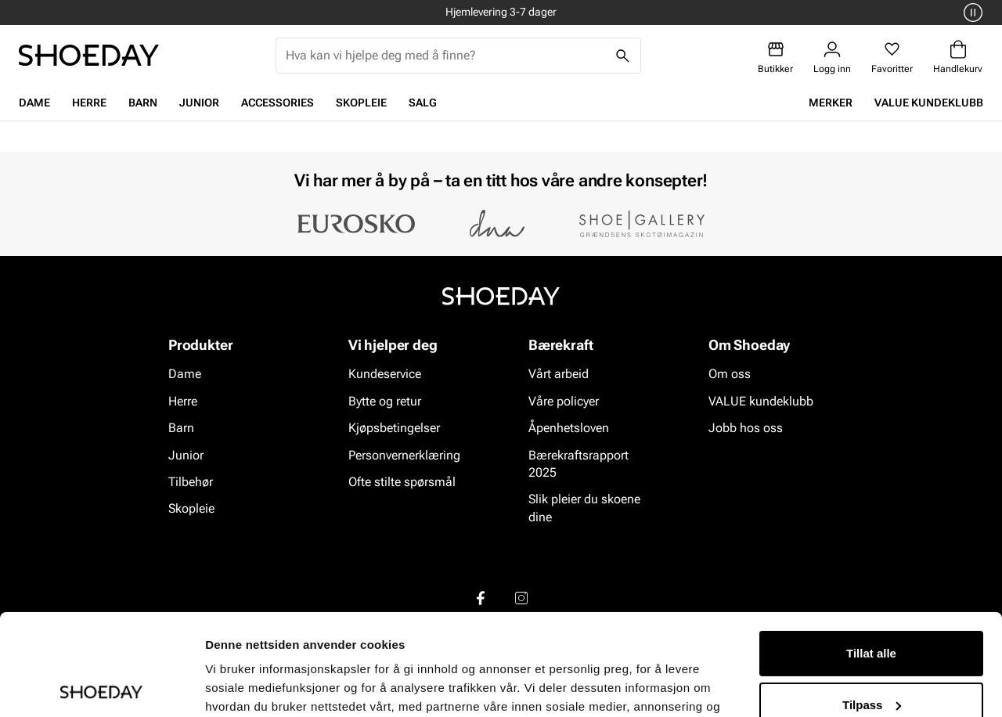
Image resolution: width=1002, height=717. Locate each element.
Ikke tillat (871, 654)
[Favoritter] (892, 57)
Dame (34, 102)
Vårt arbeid (558, 374)
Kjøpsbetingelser (394, 427)
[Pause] (970, 12)
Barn (142, 102)
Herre (89, 102)
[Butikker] (775, 57)
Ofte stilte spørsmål (402, 481)
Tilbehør (190, 481)
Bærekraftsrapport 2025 (578, 464)
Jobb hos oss (745, 427)
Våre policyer (563, 401)
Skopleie (361, 102)
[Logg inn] (832, 57)
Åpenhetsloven (568, 427)
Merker (830, 102)
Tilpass (871, 603)
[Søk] (623, 55)
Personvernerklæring (404, 455)
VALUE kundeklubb (928, 102)
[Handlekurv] (957, 57)
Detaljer (227, 686)
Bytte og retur (384, 401)
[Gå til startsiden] (89, 55)
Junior (199, 102)
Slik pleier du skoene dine (584, 508)
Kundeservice (384, 374)
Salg (423, 102)
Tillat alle (871, 552)
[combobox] (446, 55)
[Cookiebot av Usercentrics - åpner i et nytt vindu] (101, 686)
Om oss (729, 374)
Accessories (277, 102)
